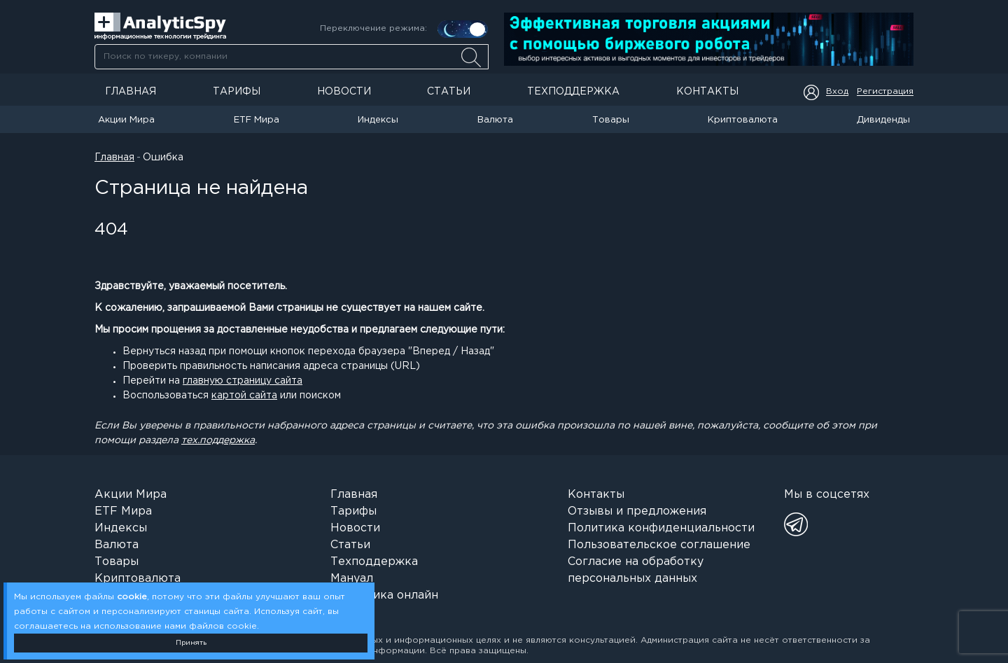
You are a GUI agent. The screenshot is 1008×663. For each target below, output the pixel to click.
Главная (130, 92)
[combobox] (291, 56)
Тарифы (236, 92)
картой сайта (244, 395)
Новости (344, 92)
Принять (191, 643)
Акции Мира (126, 120)
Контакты (707, 92)
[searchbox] (291, 56)
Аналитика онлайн (384, 595)
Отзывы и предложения (637, 511)
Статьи (448, 92)
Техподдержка (573, 92)
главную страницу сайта (242, 381)
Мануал (351, 578)
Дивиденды (883, 120)
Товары (610, 120)
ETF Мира (256, 120)
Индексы (378, 120)
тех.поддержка (218, 440)
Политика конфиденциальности (661, 528)
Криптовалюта (743, 120)
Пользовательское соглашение (659, 545)
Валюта (495, 120)
